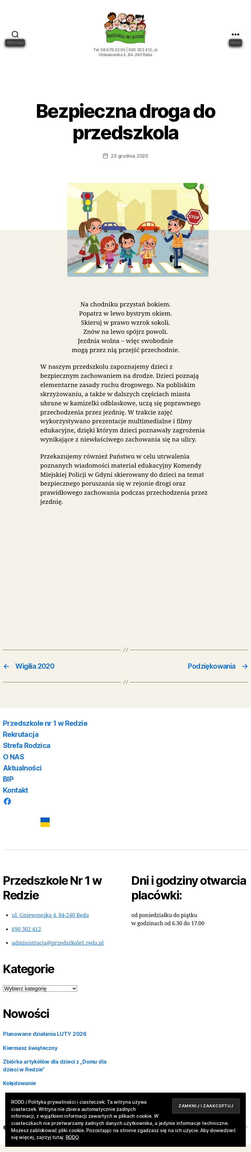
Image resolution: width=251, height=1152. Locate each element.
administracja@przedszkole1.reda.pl (58, 951)
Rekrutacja (21, 742)
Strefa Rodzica (27, 753)
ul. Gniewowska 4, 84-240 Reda (50, 923)
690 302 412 (26, 937)
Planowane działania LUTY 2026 (45, 1041)
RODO (72, 1137)
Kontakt (15, 798)
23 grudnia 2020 (129, 163)
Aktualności (22, 775)
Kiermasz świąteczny (30, 1055)
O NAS (13, 764)
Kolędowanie (19, 1091)
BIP (8, 787)
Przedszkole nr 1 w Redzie (45, 731)
